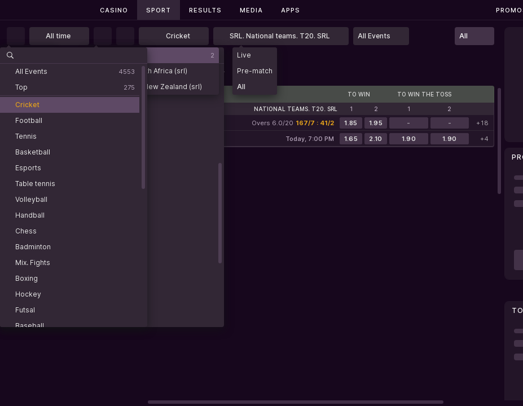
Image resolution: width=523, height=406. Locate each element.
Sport (158, 10)
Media (251, 10)
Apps (290, 10)
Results (205, 10)
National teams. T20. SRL (295, 108)
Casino (114, 10)
